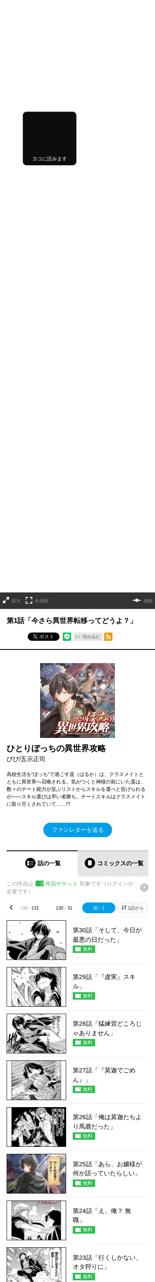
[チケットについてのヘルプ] (144, 502)
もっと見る (74, 1009)
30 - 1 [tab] (99, 522)
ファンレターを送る (78, 444)
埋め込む (91, 251)
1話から (136, 522)
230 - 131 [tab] (29, 522)
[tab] (42, 478)
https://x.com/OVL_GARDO (37, 1261)
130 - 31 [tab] (64, 522)
